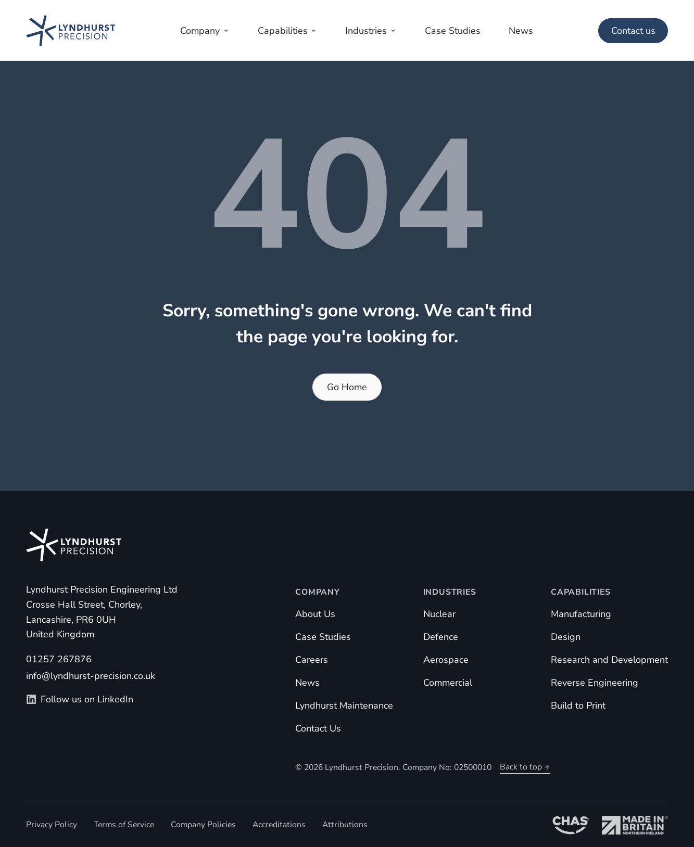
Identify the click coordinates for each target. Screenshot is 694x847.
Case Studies (323, 637)
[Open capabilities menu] (287, 30)
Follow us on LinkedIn (79, 699)
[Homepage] (70, 30)
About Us (315, 614)
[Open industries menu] (371, 30)
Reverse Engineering (594, 682)
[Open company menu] (205, 30)
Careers (311, 659)
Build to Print (578, 705)
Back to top (525, 767)
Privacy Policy (51, 824)
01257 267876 (59, 659)
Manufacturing (581, 614)
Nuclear (439, 614)
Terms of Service (124, 824)
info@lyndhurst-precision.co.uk (90, 676)
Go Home (347, 387)
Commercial (447, 682)
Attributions (345, 824)
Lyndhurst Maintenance (344, 705)
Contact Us (318, 728)
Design (566, 637)
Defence (440, 637)
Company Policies (203, 824)
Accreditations (279, 824)
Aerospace (446, 659)
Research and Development (609, 659)
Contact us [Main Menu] (633, 30)
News (307, 682)
